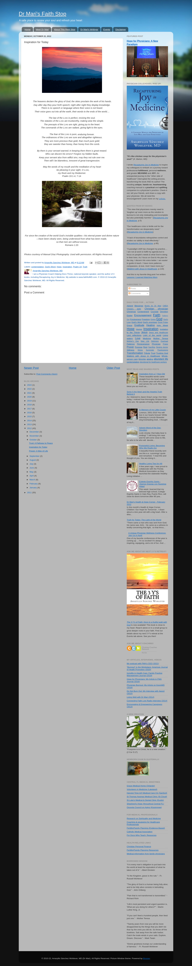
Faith (156, 315)
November (34, 436)
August (33, 460)
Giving (153, 319)
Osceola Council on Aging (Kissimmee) (144, 807)
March (33, 479)
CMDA (165, 306)
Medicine (147, 338)
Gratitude (139, 325)
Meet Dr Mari (42, 29)
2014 (29, 420)
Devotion (164, 311)
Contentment (143, 311)
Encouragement (142, 315)
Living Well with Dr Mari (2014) (140, 697)
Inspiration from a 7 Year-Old (152, 374)
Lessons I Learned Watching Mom (142, 277)
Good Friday (163, 322)
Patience (131, 344)
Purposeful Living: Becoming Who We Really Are (152, 446)
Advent (130, 306)
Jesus (144, 332)
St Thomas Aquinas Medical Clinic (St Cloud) (147, 796)
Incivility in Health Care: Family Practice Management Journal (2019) (144, 674)
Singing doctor (162, 347)
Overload (164, 341)
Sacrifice (151, 347)
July (32, 464)
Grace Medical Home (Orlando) (141, 786)
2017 (29, 409)
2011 (29, 492)
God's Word (50, 267)
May (32, 472)
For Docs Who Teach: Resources (141, 835)
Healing (150, 325)
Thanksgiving (162, 350)
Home (28, 29)
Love (137, 338)
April (32, 476)
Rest (145, 347)
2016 (29, 412)
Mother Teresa (160, 338)
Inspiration (67, 267)
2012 (29, 428)
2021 (29, 393)
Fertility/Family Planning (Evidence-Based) (146, 828)
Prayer (130, 347)
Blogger (146, 958)
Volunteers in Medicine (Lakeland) (142, 789)
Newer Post (31, 367)
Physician (156, 344)
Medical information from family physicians (146, 854)
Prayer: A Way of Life (38, 451)
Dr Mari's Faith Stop (42, 14)
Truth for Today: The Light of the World (144, 520)
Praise (165, 344)
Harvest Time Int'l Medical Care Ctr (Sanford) (147, 793)
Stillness (130, 350)
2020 (29, 397)
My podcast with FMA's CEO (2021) (143, 663)
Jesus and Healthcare (158, 333)
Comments (135, 293)
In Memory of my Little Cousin (152, 410)
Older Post (113, 367)
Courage (154, 311)
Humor (139, 329)
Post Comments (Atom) (46, 374)
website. (162, 199)
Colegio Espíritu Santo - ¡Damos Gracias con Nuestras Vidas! (152, 484)
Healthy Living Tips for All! (150, 463)
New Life (145, 341)
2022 (29, 389)
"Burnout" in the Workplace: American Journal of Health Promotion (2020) (147, 668)
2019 (29, 401)
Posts (132, 288)
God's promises (150, 322)
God (159, 319)
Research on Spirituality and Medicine (144, 818)
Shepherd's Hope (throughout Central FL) (145, 804)
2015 (29, 416)
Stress (140, 350)
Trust (153, 353)
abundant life (161, 359)
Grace (129, 325)
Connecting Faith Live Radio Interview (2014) (147, 701)
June (32, 468)
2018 (29, 405)
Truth (85, 267)
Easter (130, 315)
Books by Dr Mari (153, 306)
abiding (150, 359)
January (33, 487)
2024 (29, 385)
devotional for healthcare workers (153, 362)
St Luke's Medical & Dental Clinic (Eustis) (145, 800)
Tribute (147, 353)
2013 (29, 424)
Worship (142, 359)
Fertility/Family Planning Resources (143, 850)
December (34, 432)
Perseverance (143, 344)
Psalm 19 (77, 267)
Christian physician (156, 308)
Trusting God (162, 353)
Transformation (135, 353)
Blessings (139, 306)
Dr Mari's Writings (89, 29)
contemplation (37, 267)
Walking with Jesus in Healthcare (143, 356)
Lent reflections (134, 335)
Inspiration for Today (38, 447)
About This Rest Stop (64, 29)
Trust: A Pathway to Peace (41, 443)
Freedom (146, 319)
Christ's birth (134, 309)
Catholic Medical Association (139, 832)
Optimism (155, 341)
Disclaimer (120, 29)
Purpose (138, 347)
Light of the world (152, 335)
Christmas (131, 311)
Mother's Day (133, 341)
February (34, 484)
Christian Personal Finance (139, 846)
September (35, 456)
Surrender (150, 350)
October (33, 440)
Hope (59, 267)
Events (106, 29)
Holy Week (162, 325)
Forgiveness (135, 319)
